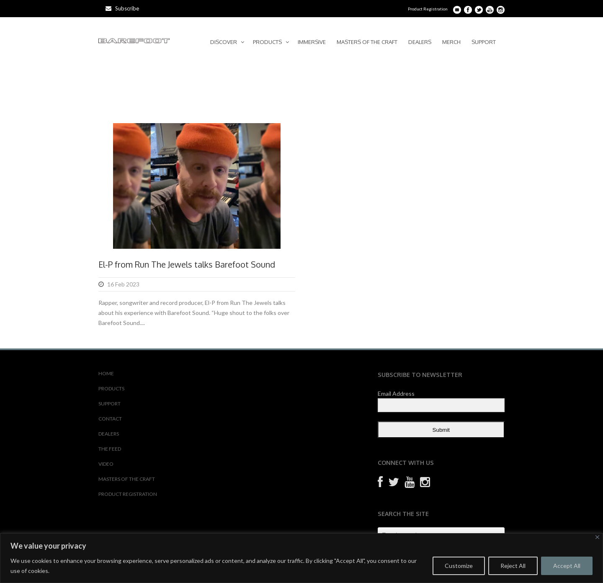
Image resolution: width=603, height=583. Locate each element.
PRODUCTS (267, 42)
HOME (106, 373)
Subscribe (122, 8)
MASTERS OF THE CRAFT (367, 42)
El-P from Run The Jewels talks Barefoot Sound (186, 264)
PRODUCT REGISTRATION (127, 494)
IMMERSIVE (312, 42)
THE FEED (109, 449)
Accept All (566, 565)
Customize (459, 565)
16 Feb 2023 (123, 284)
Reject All (513, 565)
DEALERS (419, 42)
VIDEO (105, 464)
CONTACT (110, 418)
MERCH (451, 42)
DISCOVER (223, 42)
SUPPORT (484, 42)
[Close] (597, 537)
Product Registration (428, 8)
